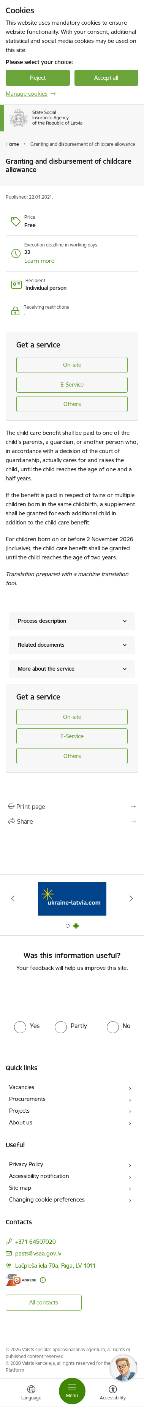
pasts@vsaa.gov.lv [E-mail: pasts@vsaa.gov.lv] (38, 1253)
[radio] (27, 1025)
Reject (38, 77)
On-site (72, 364)
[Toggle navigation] (72, 1391)
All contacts (43, 1302)
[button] (39, 260)
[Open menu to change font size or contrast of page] (113, 1393)
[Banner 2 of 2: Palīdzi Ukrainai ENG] (72, 898)
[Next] (131, 898)
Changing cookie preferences (47, 1199)
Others (72, 403)
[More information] (43, 1280)
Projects (19, 1110)
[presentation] (72, 995)
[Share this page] (72, 821)
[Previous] (12, 898)
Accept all (106, 77)
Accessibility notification (39, 1176)
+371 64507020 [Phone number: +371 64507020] (35, 1241)
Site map (20, 1187)
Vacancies (21, 1087)
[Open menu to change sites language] (31, 1393)
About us (20, 1122)
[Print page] (72, 806)
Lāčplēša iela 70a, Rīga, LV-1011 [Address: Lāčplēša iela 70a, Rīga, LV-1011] (55, 1265)
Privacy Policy (26, 1164)
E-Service (72, 384)
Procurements (27, 1098)
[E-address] (21, 1280)
